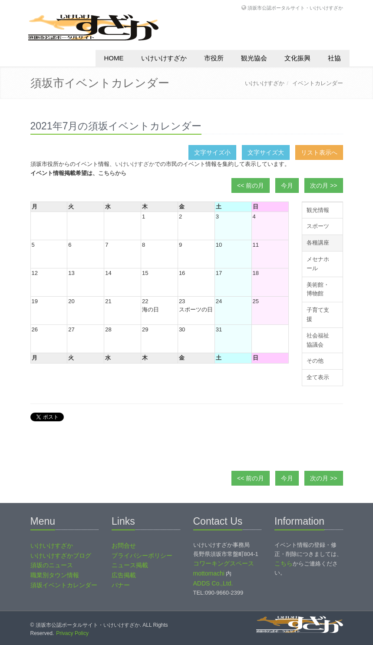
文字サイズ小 (212, 152)
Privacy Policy (72, 633)
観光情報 (318, 210)
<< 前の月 (250, 185)
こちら (283, 563)
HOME (114, 58)
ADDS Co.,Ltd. (213, 583)
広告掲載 (124, 575)
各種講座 (318, 242)
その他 (315, 360)
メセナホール (318, 263)
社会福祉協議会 (318, 340)
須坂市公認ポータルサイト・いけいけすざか (295, 7)
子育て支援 (318, 314)
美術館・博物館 (318, 289)
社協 (334, 58)
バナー (121, 585)
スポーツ (318, 226)
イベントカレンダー (317, 83)
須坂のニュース (51, 565)
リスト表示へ (319, 152)
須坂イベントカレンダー (63, 585)
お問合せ (124, 545)
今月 (287, 185)
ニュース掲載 (130, 565)
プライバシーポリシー (142, 555)
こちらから (112, 173)
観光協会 (254, 58)
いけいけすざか (164, 58)
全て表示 (318, 377)
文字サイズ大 (266, 152)
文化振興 (297, 58)
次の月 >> (323, 185)
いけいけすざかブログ (60, 555)
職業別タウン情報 (54, 575)
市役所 (214, 58)
